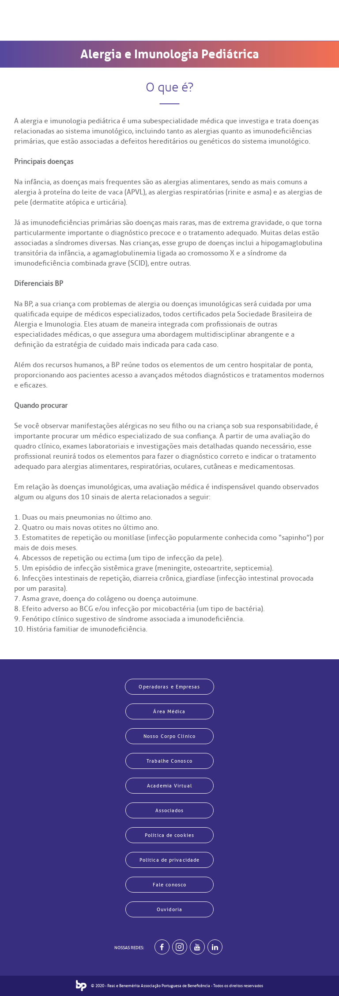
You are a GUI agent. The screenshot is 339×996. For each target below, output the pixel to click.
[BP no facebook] (162, 946)
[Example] (179, 946)
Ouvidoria (169, 909)
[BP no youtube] (197, 946)
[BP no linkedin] (214, 946)
